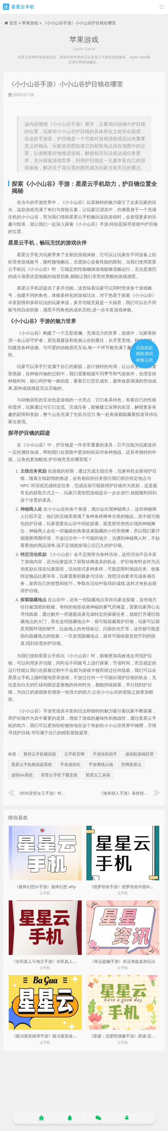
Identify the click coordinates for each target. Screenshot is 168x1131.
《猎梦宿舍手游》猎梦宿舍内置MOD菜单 (126, 886)
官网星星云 (131, 764)
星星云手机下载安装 (59, 775)
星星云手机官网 (18, 7)
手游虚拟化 (70, 764)
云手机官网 (74, 754)
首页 (13, 23)
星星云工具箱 (98, 775)
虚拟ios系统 (22, 775)
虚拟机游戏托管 (139, 754)
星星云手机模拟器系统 (31, 764)
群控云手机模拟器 (40, 754)
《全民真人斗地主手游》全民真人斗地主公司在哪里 (58, 961)
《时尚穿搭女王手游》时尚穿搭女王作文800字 (38, 793)
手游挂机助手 (105, 754)
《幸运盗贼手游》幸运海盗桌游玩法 (122, 961)
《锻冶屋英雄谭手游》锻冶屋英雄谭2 (45, 1036)
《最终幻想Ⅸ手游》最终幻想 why (45, 886)
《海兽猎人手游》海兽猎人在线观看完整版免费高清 (129, 793)
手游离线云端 (101, 764)
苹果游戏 (30, 23)
